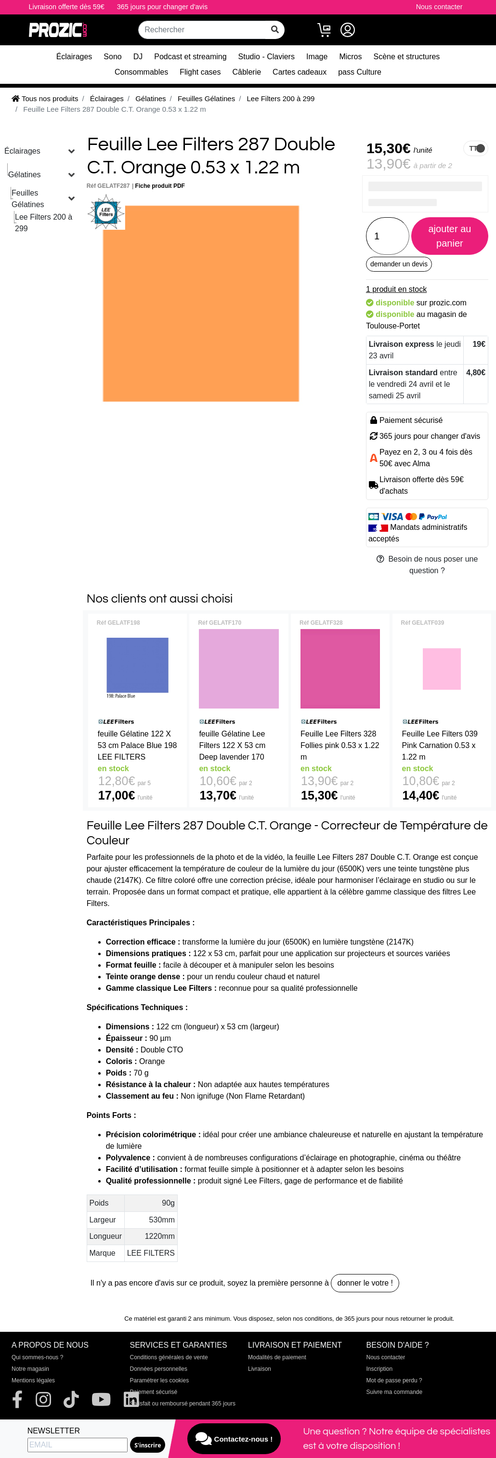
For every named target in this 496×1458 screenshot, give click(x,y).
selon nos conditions (304, 1318)
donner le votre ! (365, 1283)
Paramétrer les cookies (159, 1380)
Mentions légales (33, 1380)
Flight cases (200, 72)
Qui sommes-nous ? (37, 1357)
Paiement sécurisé (154, 1392)
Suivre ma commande (394, 1392)
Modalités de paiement (277, 1357)
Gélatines (24, 175)
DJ (138, 57)
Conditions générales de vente (169, 1357)
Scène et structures (407, 57)
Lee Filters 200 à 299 (43, 223)
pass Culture (359, 72)
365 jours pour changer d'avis (162, 7)
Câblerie (247, 72)
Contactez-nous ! (234, 1439)
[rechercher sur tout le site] (275, 30)
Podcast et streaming (190, 57)
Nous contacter (439, 7)
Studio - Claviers (266, 57)
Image (316, 57)
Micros (350, 57)
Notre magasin (30, 1369)
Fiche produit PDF (160, 186)
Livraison (259, 1369)
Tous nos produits (45, 98)
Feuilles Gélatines (28, 199)
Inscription (379, 1369)
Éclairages (74, 57)
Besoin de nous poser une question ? (427, 565)
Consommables (141, 72)
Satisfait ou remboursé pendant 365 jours (182, 1403)
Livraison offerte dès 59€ (66, 7)
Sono (112, 57)
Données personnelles (158, 1369)
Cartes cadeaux (299, 72)
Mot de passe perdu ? (394, 1380)
